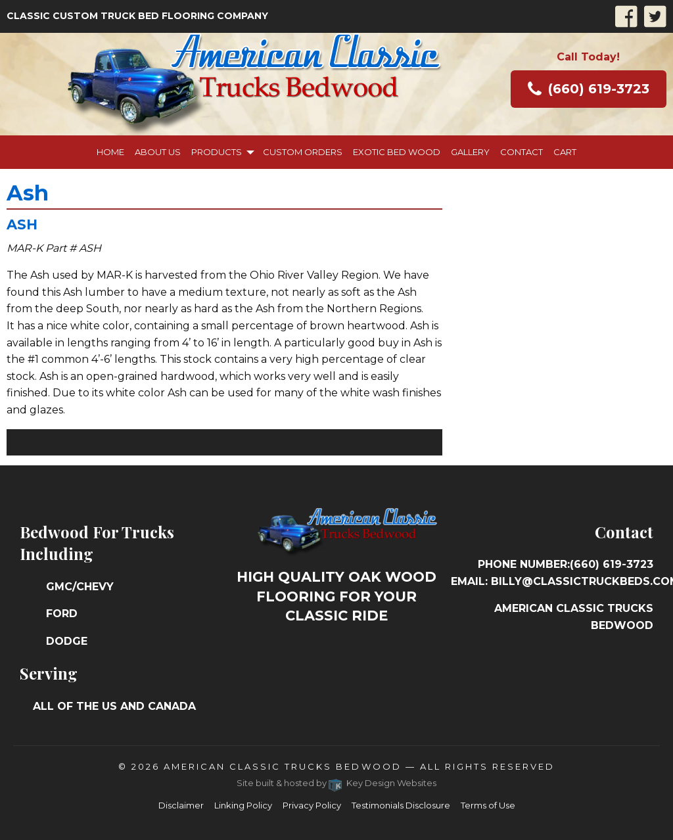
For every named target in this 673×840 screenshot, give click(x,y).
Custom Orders (302, 152)
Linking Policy (243, 805)
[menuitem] (110, 152)
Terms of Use (488, 805)
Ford (62, 613)
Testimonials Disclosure (401, 805)
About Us (158, 152)
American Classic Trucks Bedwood (282, 766)
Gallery (470, 152)
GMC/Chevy (80, 586)
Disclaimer (181, 805)
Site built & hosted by (337, 783)
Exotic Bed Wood (396, 152)
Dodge (66, 641)
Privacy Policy (312, 805)
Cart (564, 152)
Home (110, 152)
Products (216, 152)
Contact (521, 152)
